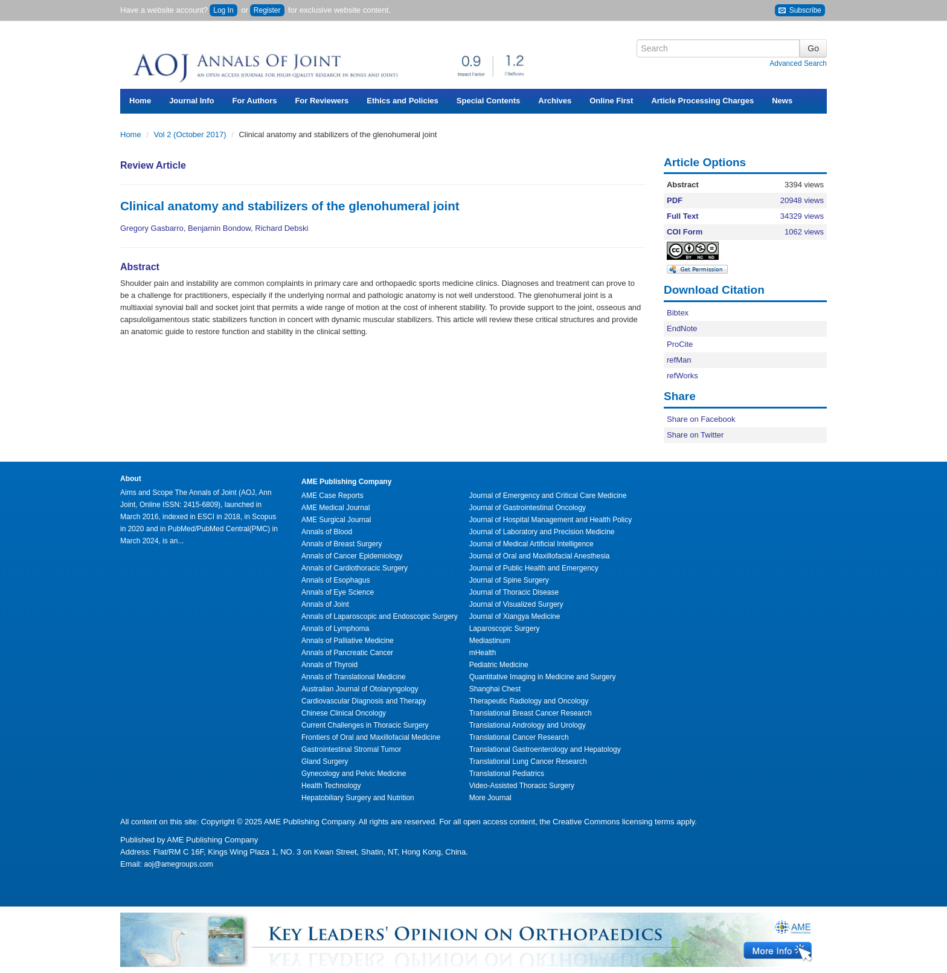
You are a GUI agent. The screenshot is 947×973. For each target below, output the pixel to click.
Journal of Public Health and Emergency (534, 568)
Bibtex (678, 312)
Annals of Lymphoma (335, 628)
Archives (554, 100)
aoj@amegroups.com (177, 864)
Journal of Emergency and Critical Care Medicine (548, 495)
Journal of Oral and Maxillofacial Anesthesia (539, 556)
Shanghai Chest (495, 689)
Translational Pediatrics (506, 773)
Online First (611, 100)
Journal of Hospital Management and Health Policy (550, 520)
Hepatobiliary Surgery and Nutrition (357, 798)
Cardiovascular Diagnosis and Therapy (363, 701)
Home (140, 100)
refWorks (682, 375)
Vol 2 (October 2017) (191, 134)
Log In (223, 10)
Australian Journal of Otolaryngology (359, 689)
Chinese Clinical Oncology (343, 713)
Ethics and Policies (402, 100)
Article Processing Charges (702, 100)
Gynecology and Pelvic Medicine (353, 773)
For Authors (255, 100)
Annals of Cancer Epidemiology (351, 556)
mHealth (482, 652)
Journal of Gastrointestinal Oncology (527, 507)
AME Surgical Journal (336, 520)
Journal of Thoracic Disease (514, 592)
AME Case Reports (332, 495)
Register (267, 10)
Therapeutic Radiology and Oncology (528, 701)
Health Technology (331, 785)
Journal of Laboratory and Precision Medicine (542, 532)
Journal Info (191, 100)
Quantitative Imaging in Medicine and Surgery (542, 677)
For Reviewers (321, 100)
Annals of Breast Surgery (341, 544)
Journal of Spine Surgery (509, 580)
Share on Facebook (701, 419)
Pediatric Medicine (498, 665)
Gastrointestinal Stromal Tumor (351, 749)
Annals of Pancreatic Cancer (347, 652)
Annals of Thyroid (329, 665)
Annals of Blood (326, 532)
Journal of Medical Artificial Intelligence (531, 544)
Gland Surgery (324, 761)
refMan (679, 359)
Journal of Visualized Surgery (516, 604)
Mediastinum (489, 640)
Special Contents (488, 100)
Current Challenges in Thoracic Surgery (365, 725)
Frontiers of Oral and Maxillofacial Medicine (370, 737)
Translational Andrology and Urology (527, 725)
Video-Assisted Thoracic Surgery (521, 785)
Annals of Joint (325, 604)
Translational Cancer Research (519, 737)
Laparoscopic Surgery (504, 628)
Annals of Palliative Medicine (347, 640)
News (782, 100)
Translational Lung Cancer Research (528, 761)
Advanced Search (798, 63)
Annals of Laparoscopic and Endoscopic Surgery (379, 616)
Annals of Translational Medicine (353, 677)
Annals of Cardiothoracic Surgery (354, 568)
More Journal (490, 798)
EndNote (682, 328)
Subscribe (799, 10)
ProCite (680, 344)
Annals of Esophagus (335, 580)
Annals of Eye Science (337, 592)
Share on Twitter (695, 434)
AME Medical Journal (335, 507)
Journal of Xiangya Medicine (514, 616)
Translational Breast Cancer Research (530, 713)
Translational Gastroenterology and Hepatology (545, 749)
